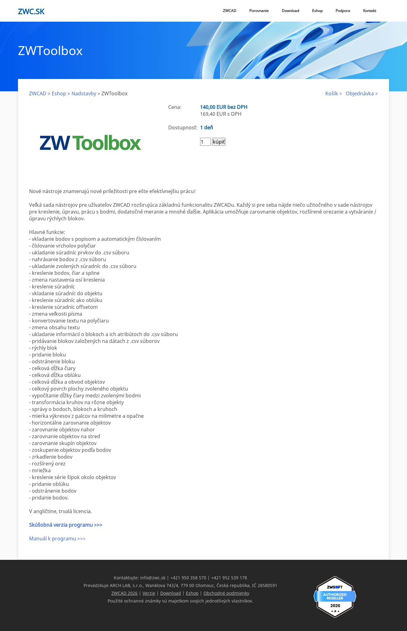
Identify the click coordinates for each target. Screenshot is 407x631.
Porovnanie (259, 10)
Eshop (317, 10)
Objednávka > (362, 93)
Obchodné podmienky (226, 593)
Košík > (333, 93)
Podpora (343, 10)
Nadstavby (83, 93)
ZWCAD (229, 10)
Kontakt (369, 10)
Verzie (149, 593)
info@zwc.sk (152, 578)
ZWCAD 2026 (124, 593)
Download (290, 10)
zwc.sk (31, 11)
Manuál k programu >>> (57, 538)
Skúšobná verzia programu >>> (65, 524)
